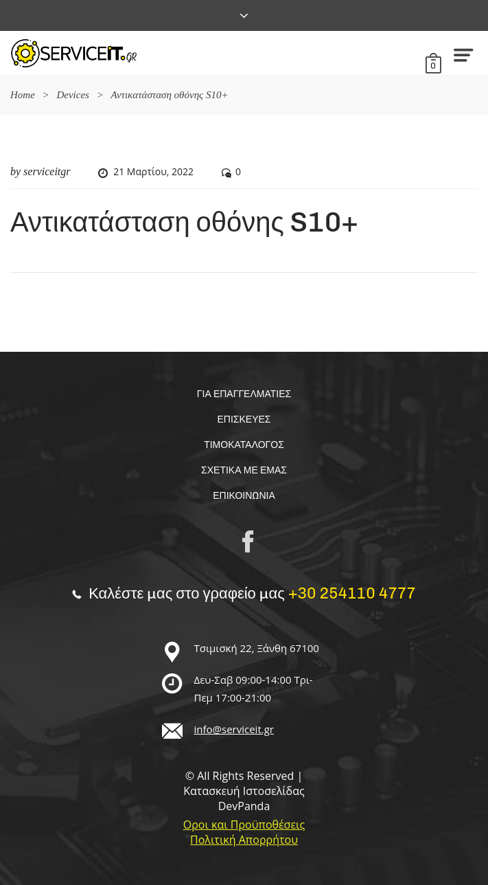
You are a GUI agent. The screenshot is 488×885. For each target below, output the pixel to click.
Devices (72, 94)
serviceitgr (46, 171)
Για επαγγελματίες (244, 394)
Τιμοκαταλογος (244, 445)
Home (22, 94)
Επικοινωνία (244, 496)
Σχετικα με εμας (244, 470)
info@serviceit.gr (234, 729)
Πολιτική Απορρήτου (244, 839)
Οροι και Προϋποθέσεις (244, 824)
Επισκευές (244, 419)
